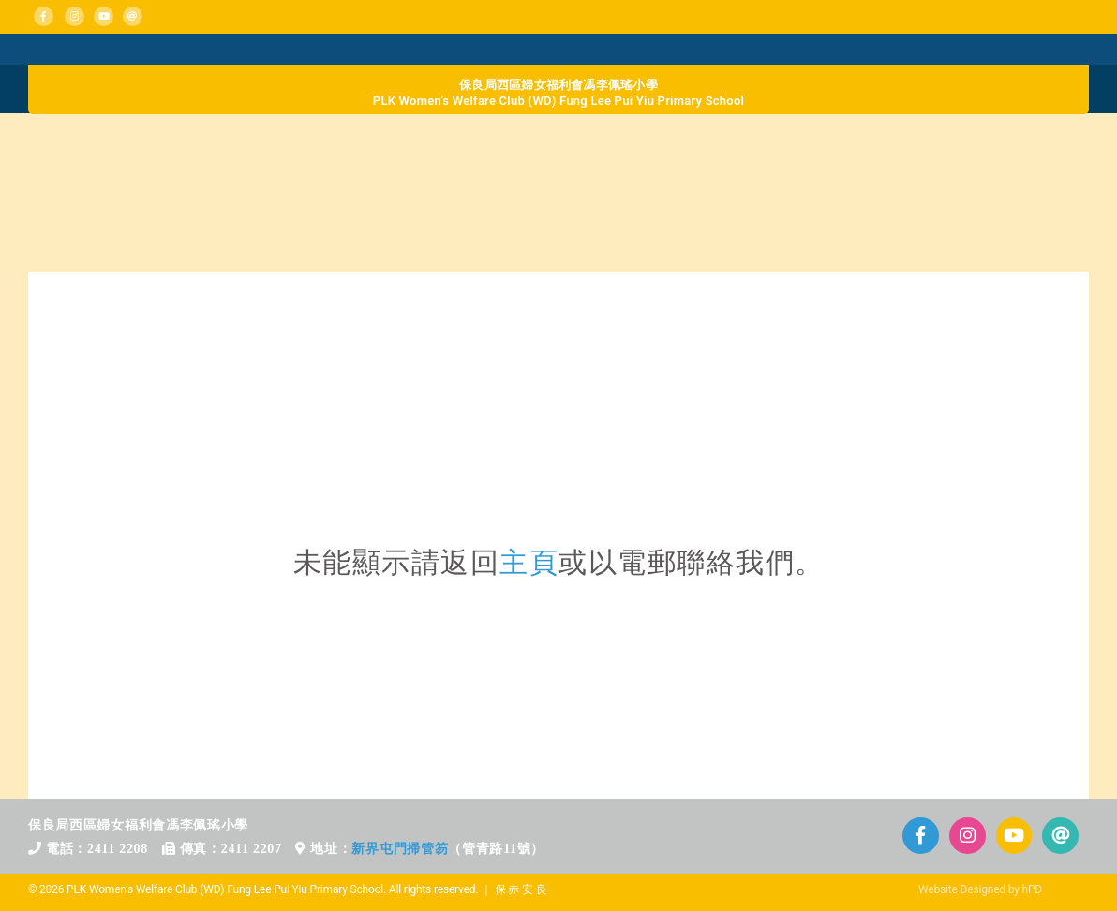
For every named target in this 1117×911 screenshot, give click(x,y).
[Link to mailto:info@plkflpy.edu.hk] (132, 16)
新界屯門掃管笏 (399, 849)
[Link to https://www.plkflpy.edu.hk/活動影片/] (103, 16)
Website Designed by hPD (980, 889)
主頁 (528, 562)
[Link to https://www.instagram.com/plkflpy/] (74, 16)
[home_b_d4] (956, 143)
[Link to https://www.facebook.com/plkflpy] (43, 16)
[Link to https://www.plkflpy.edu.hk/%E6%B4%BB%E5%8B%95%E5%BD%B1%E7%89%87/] (1014, 835)
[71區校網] (558, 339)
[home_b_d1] (162, 143)
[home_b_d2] (426, 143)
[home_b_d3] (691, 143)
